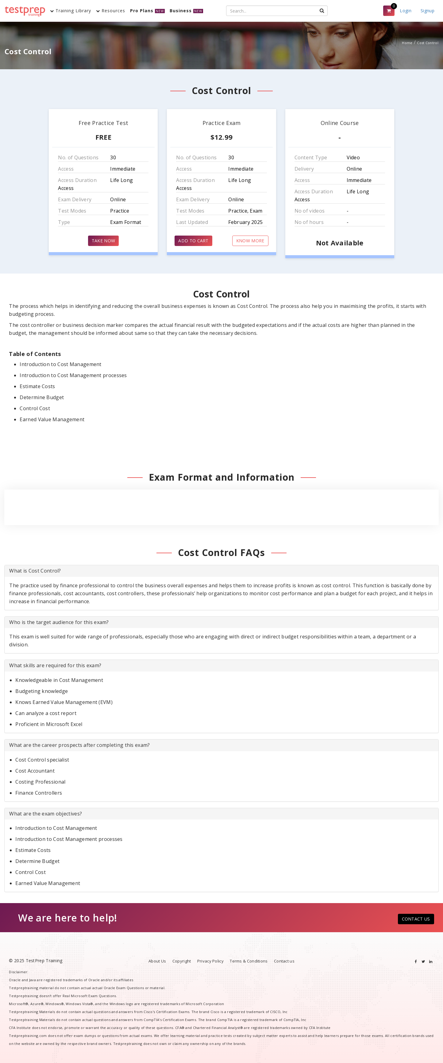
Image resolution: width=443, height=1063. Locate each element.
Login (405, 10)
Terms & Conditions (249, 961)
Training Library (70, 10)
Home (407, 42)
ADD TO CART (193, 241)
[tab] (221, 571)
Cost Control (427, 42)
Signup (427, 10)
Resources (110, 10)
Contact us (284, 961)
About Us (157, 961)
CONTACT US (416, 919)
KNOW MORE (250, 241)
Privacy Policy (210, 961)
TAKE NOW (103, 241)
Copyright (181, 961)
